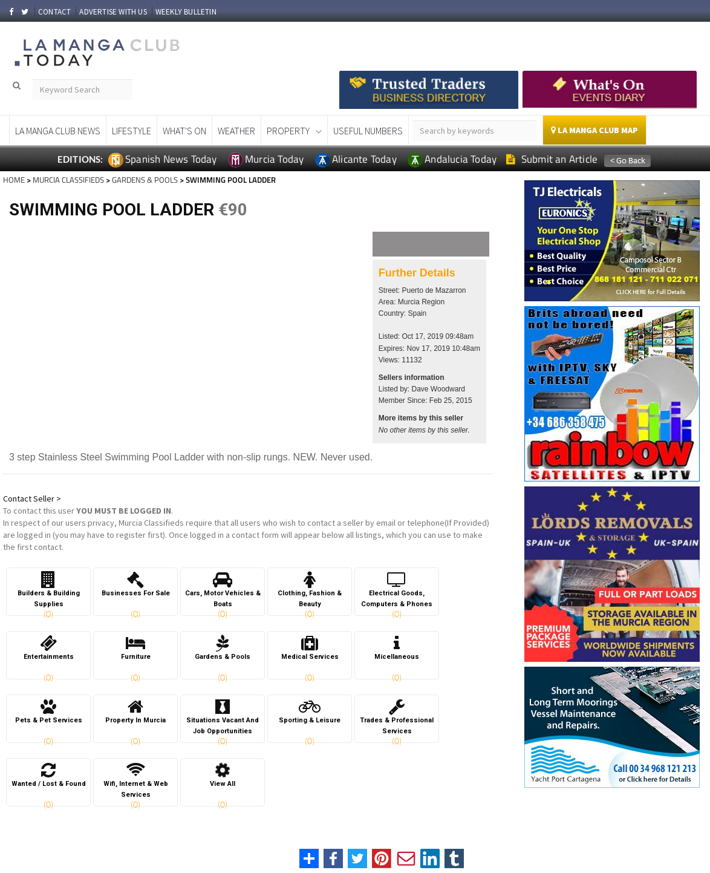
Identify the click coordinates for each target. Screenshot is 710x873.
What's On (184, 131)
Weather (236, 131)
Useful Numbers (368, 131)
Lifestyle (131, 131)
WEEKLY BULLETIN (186, 12)
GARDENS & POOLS (145, 180)
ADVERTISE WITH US (112, 12)
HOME (14, 180)
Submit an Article (552, 159)
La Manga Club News (57, 131)
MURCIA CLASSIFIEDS (68, 180)
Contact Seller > (32, 498)
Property (288, 131)
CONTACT (54, 12)
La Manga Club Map (594, 130)
